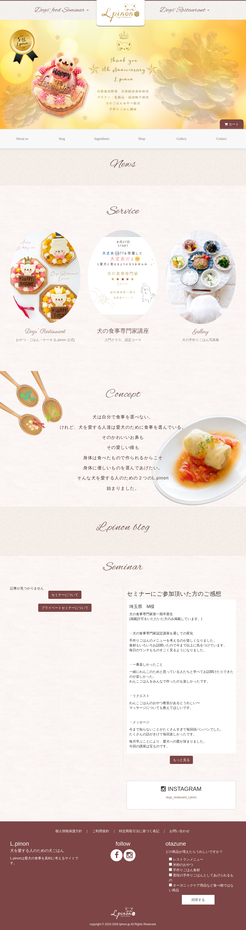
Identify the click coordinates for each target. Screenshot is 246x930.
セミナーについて (64, 595)
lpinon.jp (124, 924)
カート (232, 124)
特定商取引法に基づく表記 (139, 831)
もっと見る (181, 760)
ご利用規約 (100, 831)
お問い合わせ (179, 831)
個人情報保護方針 (68, 831)
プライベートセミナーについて (64, 608)
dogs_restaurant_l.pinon (181, 797)
